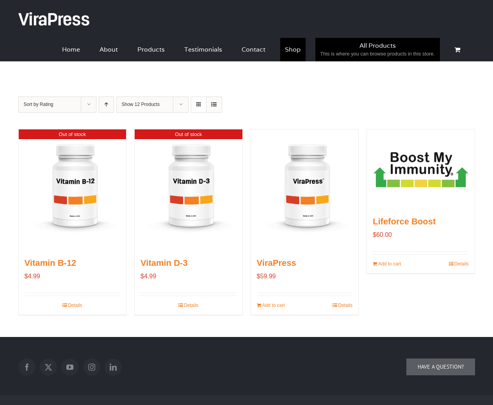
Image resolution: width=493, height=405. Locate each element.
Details (75, 305)
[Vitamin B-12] (72, 188)
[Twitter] (48, 367)
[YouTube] (69, 367)
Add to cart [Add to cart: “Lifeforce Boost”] (389, 264)
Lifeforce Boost (404, 221)
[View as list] (214, 104)
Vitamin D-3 (164, 263)
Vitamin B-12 (51, 263)
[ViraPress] (305, 188)
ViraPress (276, 263)
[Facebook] (27, 367)
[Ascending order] (106, 105)
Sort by (38, 104)
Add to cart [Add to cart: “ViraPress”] (273, 305)
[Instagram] (91, 367)
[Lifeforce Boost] (421, 167)
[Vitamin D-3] (188, 188)
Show (141, 104)
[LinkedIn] (113, 367)
